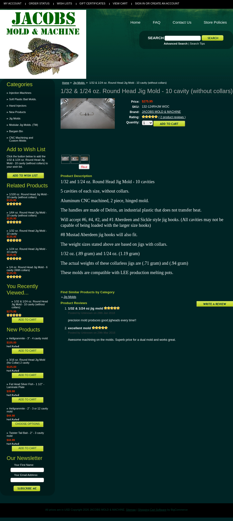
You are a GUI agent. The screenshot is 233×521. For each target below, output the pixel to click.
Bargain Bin (16, 131)
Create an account (164, 3)
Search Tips (197, 43)
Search (156, 38)
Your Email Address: (26, 474)
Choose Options (27, 423)
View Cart (120, 3)
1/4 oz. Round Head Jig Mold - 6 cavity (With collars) (27, 269)
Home (65, 82)
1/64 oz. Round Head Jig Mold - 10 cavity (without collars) (27, 214)
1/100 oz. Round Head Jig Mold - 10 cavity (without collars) (27, 196)
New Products (17, 112)
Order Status (39, 3)
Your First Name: (24, 464)
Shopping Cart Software (152, 509)
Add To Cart (27, 319)
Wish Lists (64, 3)
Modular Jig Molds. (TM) (23, 124)
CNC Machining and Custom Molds (21, 139)
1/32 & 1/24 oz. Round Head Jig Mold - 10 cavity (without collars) (30, 304)
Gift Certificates (92, 3)
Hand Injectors (17, 105)
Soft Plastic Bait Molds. (22, 99)
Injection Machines (20, 92)
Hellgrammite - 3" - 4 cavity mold (28, 338)
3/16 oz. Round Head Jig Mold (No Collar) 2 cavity (26, 361)
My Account (12, 3)
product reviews (172, 117)
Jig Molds (14, 118)
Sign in (140, 3)
